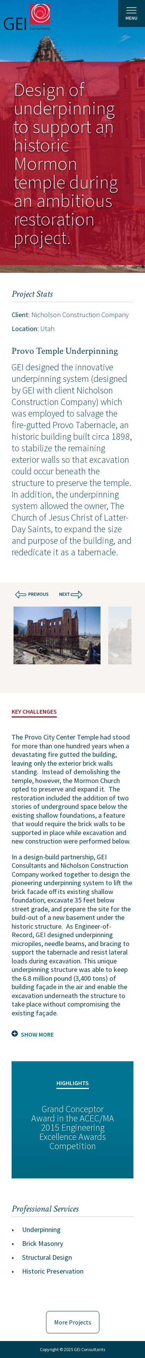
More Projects (72, 1322)
